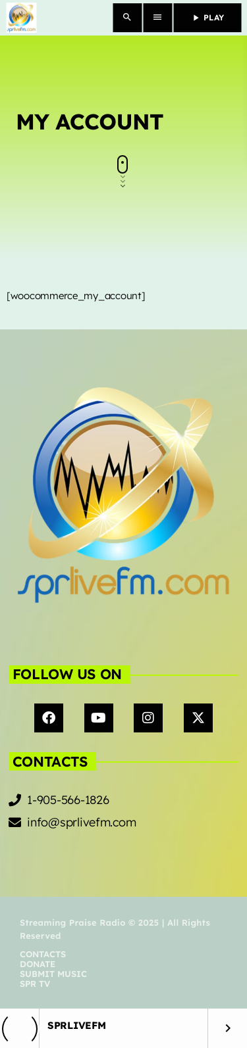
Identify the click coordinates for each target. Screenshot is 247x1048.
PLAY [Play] (207, 17)
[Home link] (21, 18)
